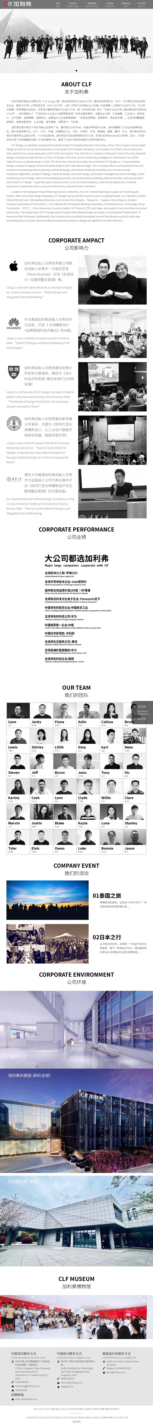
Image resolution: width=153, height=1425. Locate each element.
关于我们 (138, 7)
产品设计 (69, 7)
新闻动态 (122, 7)
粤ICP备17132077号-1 (111, 1409)
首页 (54, 7)
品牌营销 (88, 7)
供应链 (106, 7)
